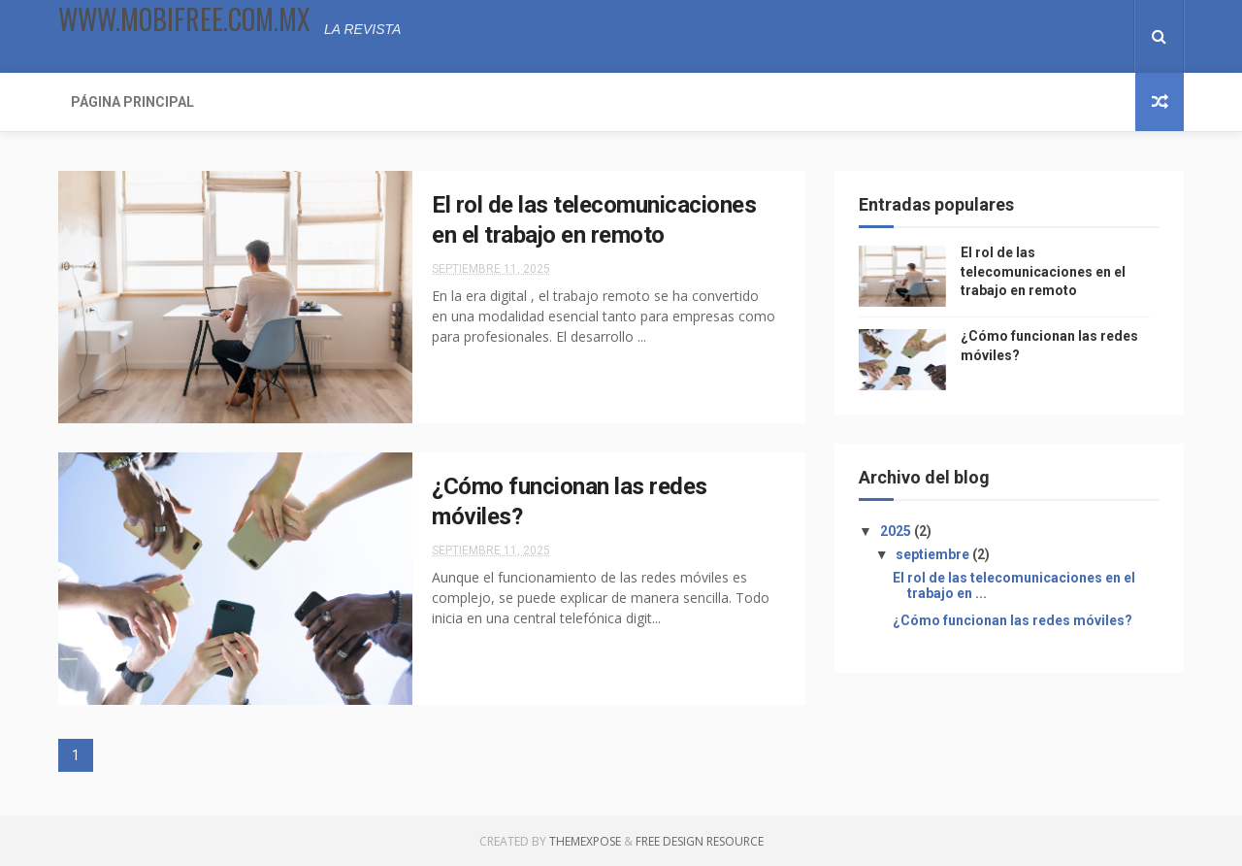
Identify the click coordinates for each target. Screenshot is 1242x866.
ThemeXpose (585, 841)
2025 (897, 531)
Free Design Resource (700, 841)
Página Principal (132, 102)
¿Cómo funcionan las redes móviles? (1012, 620)
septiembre (934, 554)
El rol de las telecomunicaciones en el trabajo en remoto (1043, 271)
